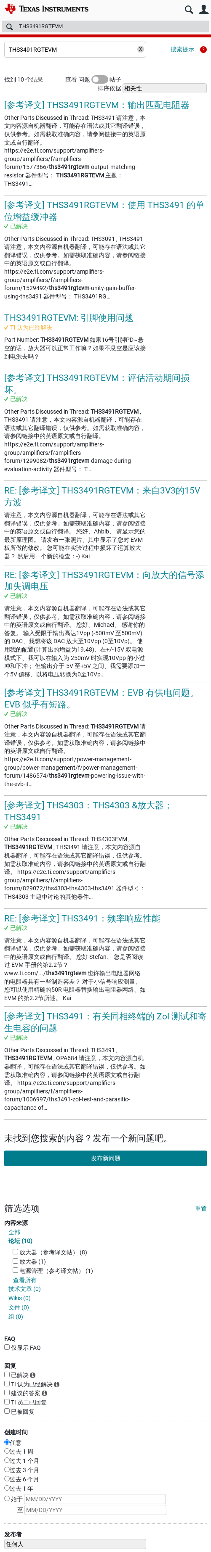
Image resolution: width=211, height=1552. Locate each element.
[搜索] (105, 26)
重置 (201, 1208)
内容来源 (16, 1222)
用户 (203, 10)
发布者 (13, 1534)
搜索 (189, 10)
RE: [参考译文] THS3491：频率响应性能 (82, 918)
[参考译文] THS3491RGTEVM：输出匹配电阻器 (97, 105)
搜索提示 (182, 49)
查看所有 (25, 1280)
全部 (14, 1232)
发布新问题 (105, 1158)
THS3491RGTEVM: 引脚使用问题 (69, 318)
